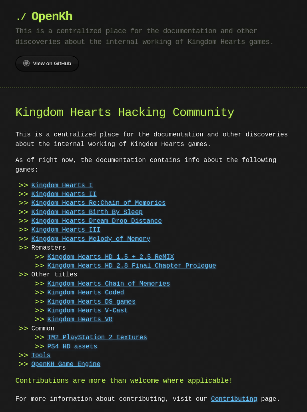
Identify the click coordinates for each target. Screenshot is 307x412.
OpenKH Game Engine (65, 364)
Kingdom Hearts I (62, 185)
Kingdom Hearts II (63, 194)
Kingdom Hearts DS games (91, 302)
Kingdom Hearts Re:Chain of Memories (98, 203)
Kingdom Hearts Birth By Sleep (86, 212)
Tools (40, 355)
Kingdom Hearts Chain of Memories (108, 284)
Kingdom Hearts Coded (85, 292)
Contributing (234, 399)
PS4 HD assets (72, 346)
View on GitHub (47, 63)
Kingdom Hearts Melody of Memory (90, 239)
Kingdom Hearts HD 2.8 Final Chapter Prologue (131, 266)
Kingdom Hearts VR (79, 319)
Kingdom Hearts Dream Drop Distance (96, 221)
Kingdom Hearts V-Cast (87, 310)
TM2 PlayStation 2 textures (97, 337)
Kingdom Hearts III (65, 230)
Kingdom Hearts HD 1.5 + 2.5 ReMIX (110, 257)
